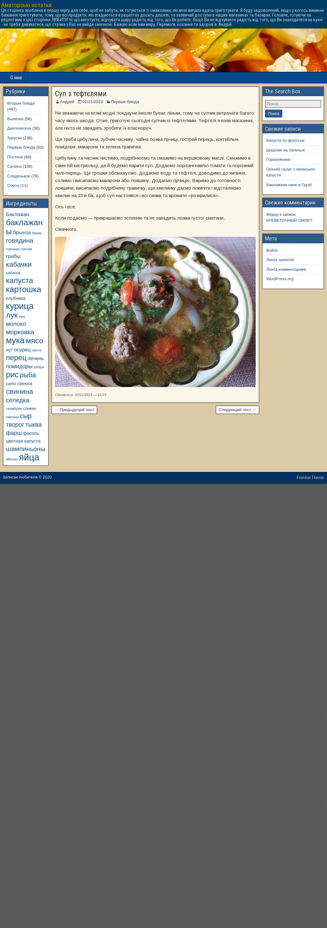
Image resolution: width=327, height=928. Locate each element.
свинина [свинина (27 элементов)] (19, 391)
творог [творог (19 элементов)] (15, 424)
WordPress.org (279, 278)
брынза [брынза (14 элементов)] (22, 233)
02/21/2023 (92, 101)
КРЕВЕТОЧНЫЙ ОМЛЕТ (289, 220)
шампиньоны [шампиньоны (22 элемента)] (25, 448)
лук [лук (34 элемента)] (12, 315)
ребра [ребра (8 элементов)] (39, 367)
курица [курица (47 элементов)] (19, 306)
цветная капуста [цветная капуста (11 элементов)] (23, 441)
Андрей (67, 101)
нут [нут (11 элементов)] (9, 349)
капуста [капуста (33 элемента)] (19, 280)
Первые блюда (125, 101)
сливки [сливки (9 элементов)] (29, 408)
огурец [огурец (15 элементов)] (22, 349)
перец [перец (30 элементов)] (16, 358)
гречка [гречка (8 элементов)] (26, 249)
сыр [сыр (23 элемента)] (26, 415)
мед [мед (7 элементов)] (22, 316)
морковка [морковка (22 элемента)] (20, 331)
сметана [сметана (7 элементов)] (12, 417)
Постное (15, 157)
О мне (16, 78)
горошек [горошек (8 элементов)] (13, 249)
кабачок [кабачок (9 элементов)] (13, 272)
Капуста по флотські (285, 140)
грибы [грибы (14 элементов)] (13, 256)
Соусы (13, 185)
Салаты (14, 166)
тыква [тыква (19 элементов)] (33, 424)
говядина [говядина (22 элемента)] (19, 240)
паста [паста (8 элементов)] (37, 350)
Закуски (14, 138)
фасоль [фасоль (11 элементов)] (31, 433)
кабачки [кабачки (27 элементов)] (19, 264)
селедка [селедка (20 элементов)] (17, 400)
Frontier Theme (310, 477)
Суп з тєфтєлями (81, 93)
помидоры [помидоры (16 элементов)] (19, 366)
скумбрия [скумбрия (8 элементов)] (14, 408)
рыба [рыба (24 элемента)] (28, 375)
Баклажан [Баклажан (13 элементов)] (17, 214)
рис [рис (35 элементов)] (12, 374)
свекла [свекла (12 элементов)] (24, 383)
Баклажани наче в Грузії (289, 184)
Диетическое (19, 128)
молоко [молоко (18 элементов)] (16, 323)
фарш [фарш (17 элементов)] (14, 432)
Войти (272, 250)
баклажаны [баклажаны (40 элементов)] (24, 227)
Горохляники (278, 159)
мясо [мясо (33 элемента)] (34, 340)
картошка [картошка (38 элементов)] (23, 289)
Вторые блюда (20, 103)
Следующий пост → (237, 409)
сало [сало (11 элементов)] (11, 383)
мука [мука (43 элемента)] (15, 340)
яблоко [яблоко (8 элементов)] (12, 459)
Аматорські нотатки (26, 5)
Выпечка (15, 119)
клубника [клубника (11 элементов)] (15, 298)
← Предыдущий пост (74, 409)
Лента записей (280, 259)
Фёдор (272, 214)
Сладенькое (18, 176)
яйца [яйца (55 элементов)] (29, 457)
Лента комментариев (286, 269)
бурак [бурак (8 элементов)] (36, 233)
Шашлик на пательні (285, 150)
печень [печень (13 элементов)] (36, 358)
